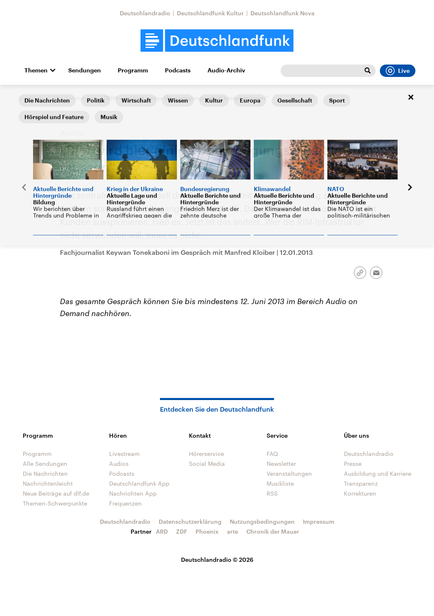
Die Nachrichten (45, 473)
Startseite (32, 97)
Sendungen (84, 70)
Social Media (207, 463)
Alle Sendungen (74, 97)
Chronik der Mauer (272, 531)
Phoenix (207, 531)
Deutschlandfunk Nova (282, 13)
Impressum (318, 521)
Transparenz (361, 483)
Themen (36, 70)
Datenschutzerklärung (190, 521)
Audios (119, 463)
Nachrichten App (133, 493)
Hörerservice (206, 453)
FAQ (272, 453)
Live (398, 70)
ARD (162, 531)
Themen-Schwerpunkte (55, 503)
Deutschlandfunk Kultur (210, 13)
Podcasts (178, 70)
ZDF (181, 531)
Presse (353, 463)
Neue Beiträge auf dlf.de (56, 493)
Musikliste (280, 483)
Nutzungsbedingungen (262, 521)
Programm (133, 70)
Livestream (124, 453)
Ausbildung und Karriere (377, 473)
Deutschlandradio (145, 13)
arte (232, 531)
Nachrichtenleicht (48, 483)
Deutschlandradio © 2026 (217, 559)
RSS (272, 493)
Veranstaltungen (289, 473)
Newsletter (281, 463)
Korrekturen (360, 493)
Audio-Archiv (226, 70)
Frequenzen (125, 503)
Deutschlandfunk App (139, 483)
